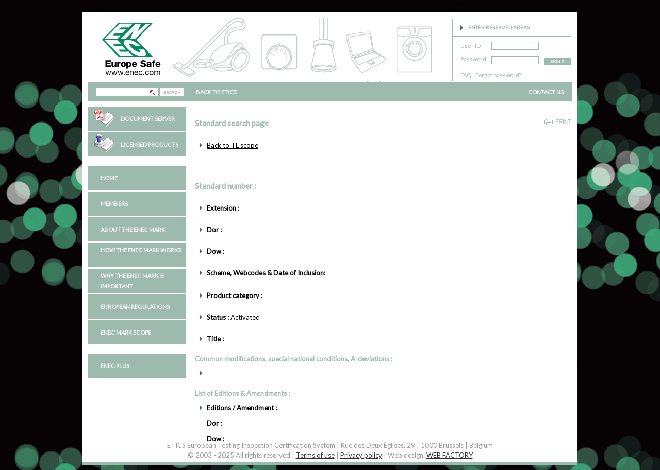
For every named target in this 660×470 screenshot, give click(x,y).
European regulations (135, 306)
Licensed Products (149, 144)
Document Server (148, 118)
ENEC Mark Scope (126, 332)
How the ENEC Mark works (141, 250)
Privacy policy (361, 455)
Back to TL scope (232, 145)
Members (114, 203)
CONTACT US (546, 92)
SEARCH (171, 92)
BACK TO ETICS (216, 92)
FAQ (465, 75)
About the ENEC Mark (133, 229)
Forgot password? (498, 75)
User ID (470, 44)
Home (109, 178)
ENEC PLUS (115, 365)
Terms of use (315, 455)
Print (563, 122)
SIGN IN (558, 61)
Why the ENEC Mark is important (132, 280)
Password (473, 57)
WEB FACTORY (449, 455)
